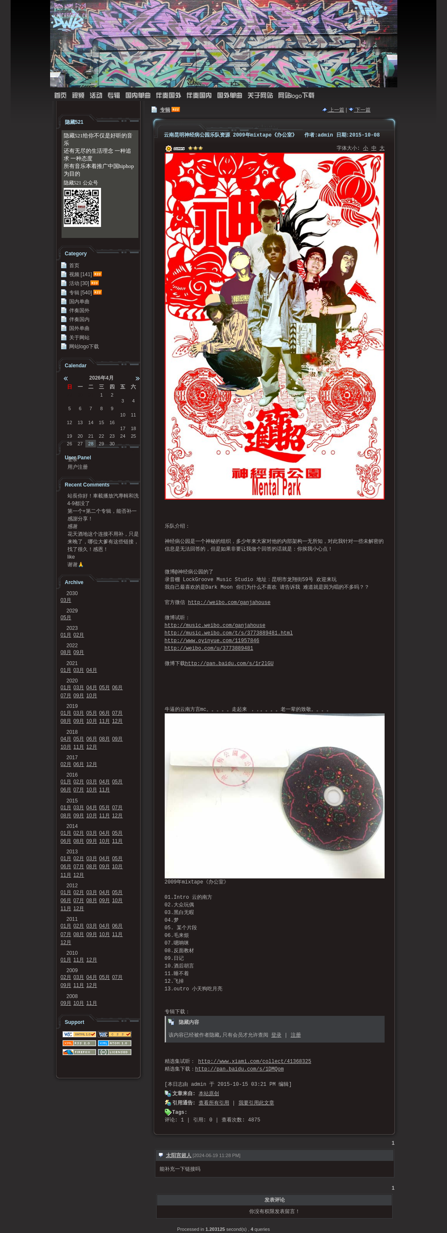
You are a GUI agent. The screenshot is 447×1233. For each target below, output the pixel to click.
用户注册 (77, 467)
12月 (117, 721)
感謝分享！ (80, 519)
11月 (104, 721)
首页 (60, 95)
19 (69, 436)
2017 (72, 757)
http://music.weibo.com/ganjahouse (215, 626)
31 (90, 394)
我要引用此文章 (256, 1103)
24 (122, 436)
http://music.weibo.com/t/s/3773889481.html (229, 633)
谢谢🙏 (75, 565)
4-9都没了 (78, 503)
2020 (72, 681)
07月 (66, 696)
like (71, 557)
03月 (66, 600)
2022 (72, 646)
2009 (72, 970)
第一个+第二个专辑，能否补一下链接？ (102, 511)
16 (112, 422)
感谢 (72, 526)
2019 (72, 706)
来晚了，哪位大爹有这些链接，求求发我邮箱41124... (103, 542)
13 (80, 422)
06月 (117, 688)
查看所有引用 (214, 1103)
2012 (72, 886)
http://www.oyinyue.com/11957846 (212, 641)
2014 (72, 826)
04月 (91, 670)
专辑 (113, 95)
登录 (276, 1035)
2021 (72, 663)
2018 (72, 732)
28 (90, 443)
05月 (66, 618)
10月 (91, 696)
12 (69, 422)
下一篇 (360, 110)
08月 (66, 652)
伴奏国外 (168, 95)
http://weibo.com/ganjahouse (229, 603)
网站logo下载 (296, 95)
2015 (72, 801)
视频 (78, 95)
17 (122, 428)
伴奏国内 (199, 95)
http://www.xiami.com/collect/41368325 (254, 1062)
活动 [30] (79, 283)
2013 (72, 852)
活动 (96, 95)
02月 (78, 635)
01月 (66, 635)
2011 (72, 919)
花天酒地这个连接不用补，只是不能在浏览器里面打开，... (103, 534)
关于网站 (260, 95)
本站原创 (209, 1094)
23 (112, 436)
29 (69, 394)
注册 (296, 1035)
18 (133, 428)
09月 (78, 652)
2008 (72, 996)
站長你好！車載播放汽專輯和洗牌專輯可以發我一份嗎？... (103, 496)
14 (90, 422)
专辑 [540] (80, 293)
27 (80, 443)
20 (80, 436)
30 (80, 394)
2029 (72, 611)
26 (69, 443)
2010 (72, 953)
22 (101, 436)
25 (133, 436)
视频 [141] (80, 274)
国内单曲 (138, 95)
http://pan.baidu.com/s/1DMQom (239, 1069)
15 (101, 422)
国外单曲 (229, 95)
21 (90, 436)
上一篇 (333, 110)
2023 (72, 628)
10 (122, 414)
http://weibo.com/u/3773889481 (209, 648)
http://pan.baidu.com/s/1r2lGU (229, 664)
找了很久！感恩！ (87, 549)
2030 (72, 593)
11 (133, 414)
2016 (72, 775)
